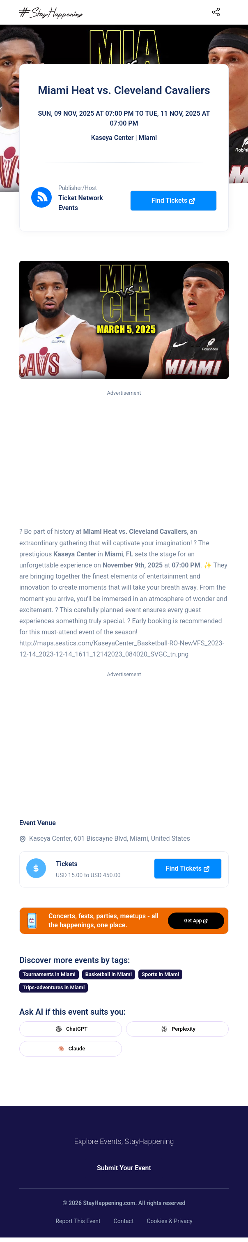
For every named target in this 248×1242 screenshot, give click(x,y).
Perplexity (177, 1029)
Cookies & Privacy (169, 1221)
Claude (70, 1049)
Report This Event (77, 1221)
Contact (124, 1221)
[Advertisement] (124, 458)
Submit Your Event (124, 1168)
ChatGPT (70, 1029)
